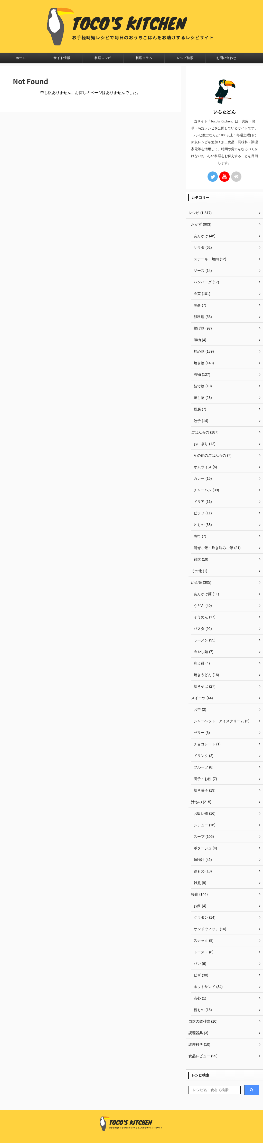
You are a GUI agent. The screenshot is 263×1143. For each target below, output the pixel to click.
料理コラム (144, 58)
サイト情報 (61, 58)
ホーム (21, 58)
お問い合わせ (226, 58)
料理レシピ (103, 58)
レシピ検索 (185, 58)
